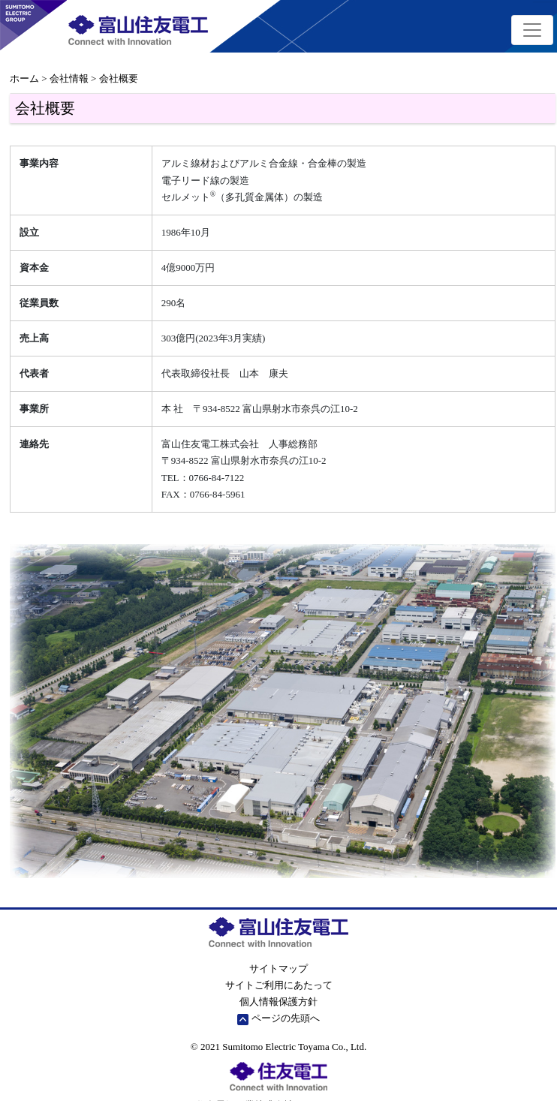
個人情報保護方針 (278, 1001)
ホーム (24, 78)
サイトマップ (278, 968)
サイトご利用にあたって (279, 985)
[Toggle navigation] (532, 30)
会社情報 (69, 78)
